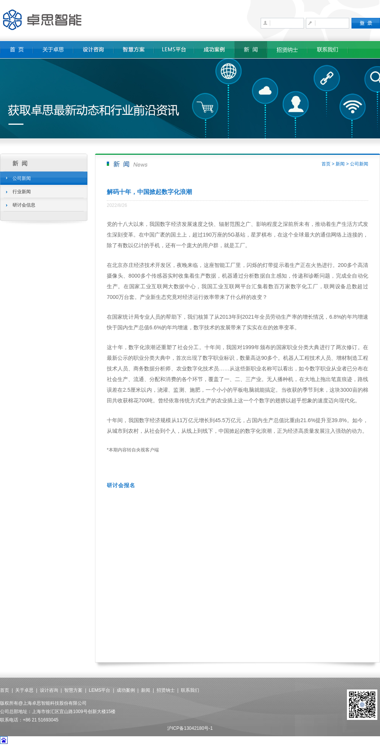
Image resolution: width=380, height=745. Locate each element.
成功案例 (126, 690)
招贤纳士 (166, 690)
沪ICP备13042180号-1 (190, 728)
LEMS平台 (100, 690)
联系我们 (190, 690)
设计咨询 (49, 690)
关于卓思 (24, 690)
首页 (326, 164)
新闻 (340, 164)
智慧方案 (73, 690)
